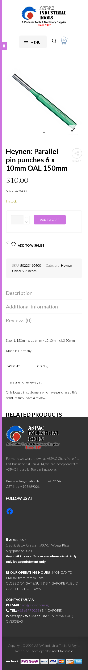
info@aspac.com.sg (35, 605)
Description (19, 293)
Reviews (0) (19, 320)
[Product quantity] (17, 219)
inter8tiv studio (62, 651)
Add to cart (49, 219)
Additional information (32, 306)
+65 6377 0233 (28, 610)
